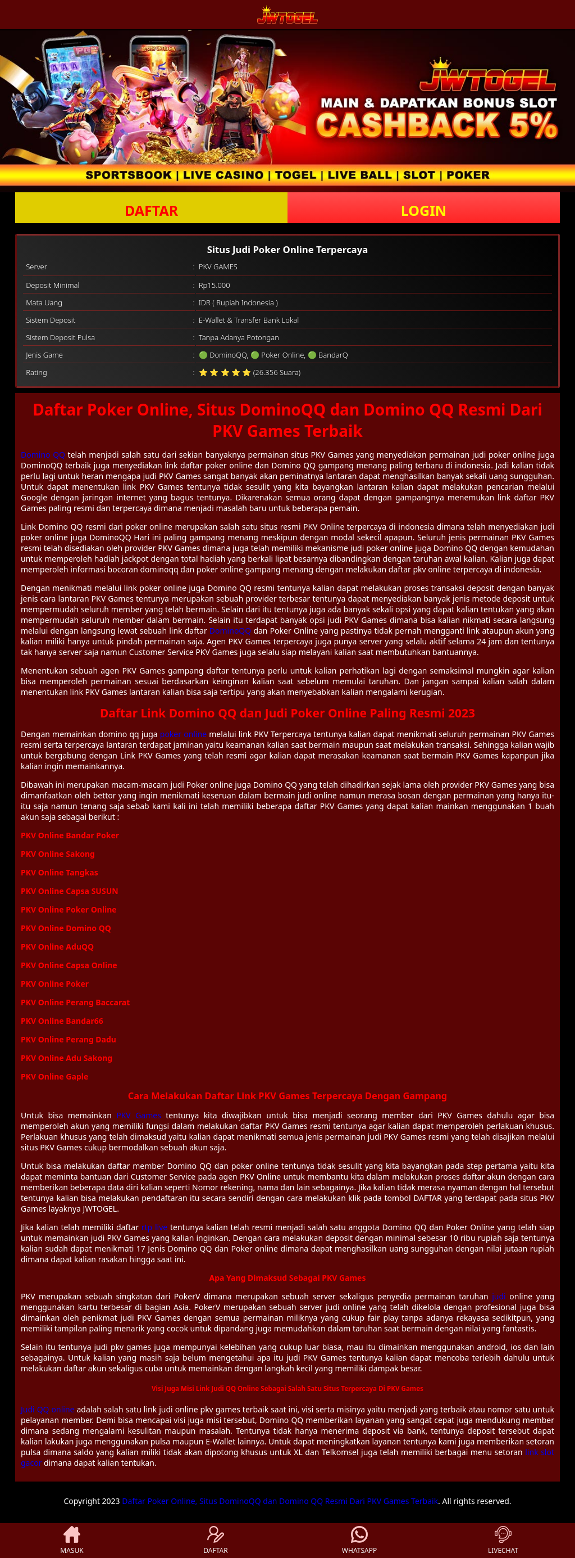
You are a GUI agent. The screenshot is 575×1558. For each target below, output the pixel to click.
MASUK (71, 1540)
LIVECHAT (503, 1540)
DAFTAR (151, 210)
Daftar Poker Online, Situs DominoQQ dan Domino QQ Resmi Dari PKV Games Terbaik (280, 1501)
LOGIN (423, 210)
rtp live (154, 1227)
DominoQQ (230, 630)
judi (499, 1296)
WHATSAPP (359, 1540)
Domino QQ (43, 454)
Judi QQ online (47, 1409)
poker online (183, 734)
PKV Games (138, 1115)
